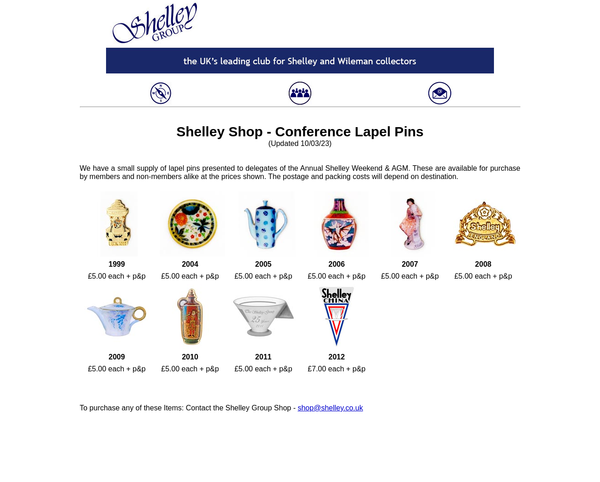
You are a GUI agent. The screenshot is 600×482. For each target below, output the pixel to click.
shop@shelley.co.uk (330, 408)
